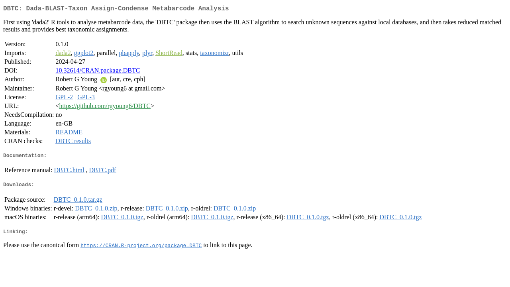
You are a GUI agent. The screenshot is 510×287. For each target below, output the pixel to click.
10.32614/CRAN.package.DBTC (97, 72)
